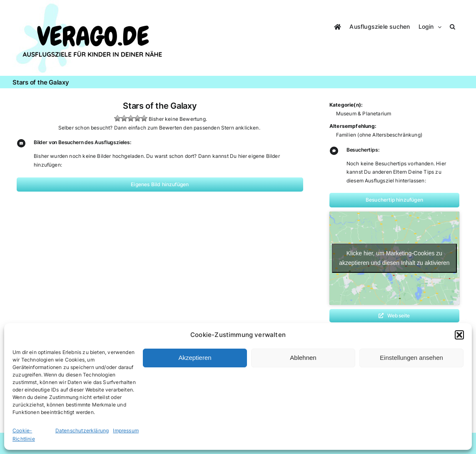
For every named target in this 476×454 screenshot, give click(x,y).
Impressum (126, 430)
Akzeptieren (194, 357)
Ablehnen (303, 357)
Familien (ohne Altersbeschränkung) (379, 135)
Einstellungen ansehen (411, 357)
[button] (459, 335)
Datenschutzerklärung (82, 430)
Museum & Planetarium (363, 113)
